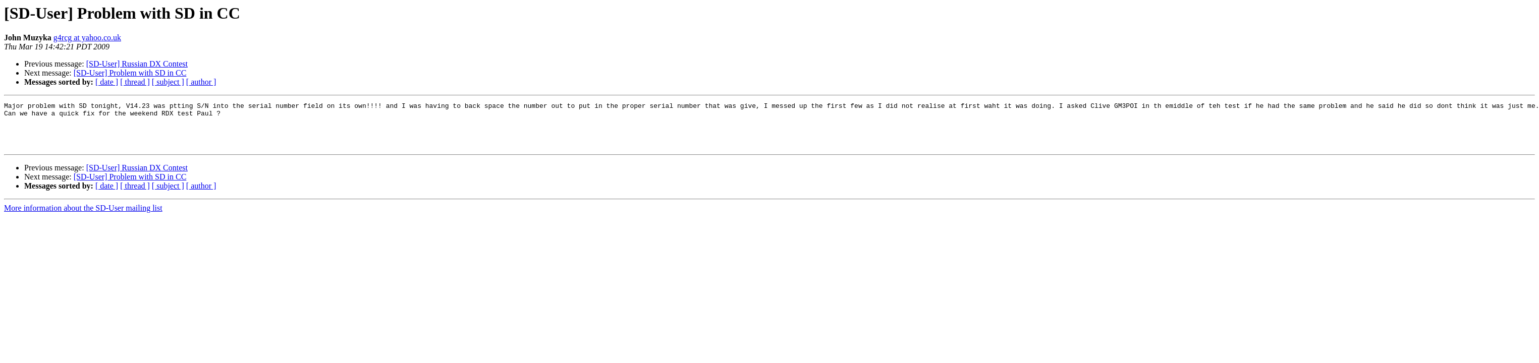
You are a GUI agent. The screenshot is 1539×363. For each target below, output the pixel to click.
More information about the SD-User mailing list (83, 217)
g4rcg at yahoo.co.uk (87, 37)
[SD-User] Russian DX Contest (137, 63)
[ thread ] (135, 82)
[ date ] (106, 82)
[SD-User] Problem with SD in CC (130, 73)
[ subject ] (168, 82)
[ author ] (201, 82)
